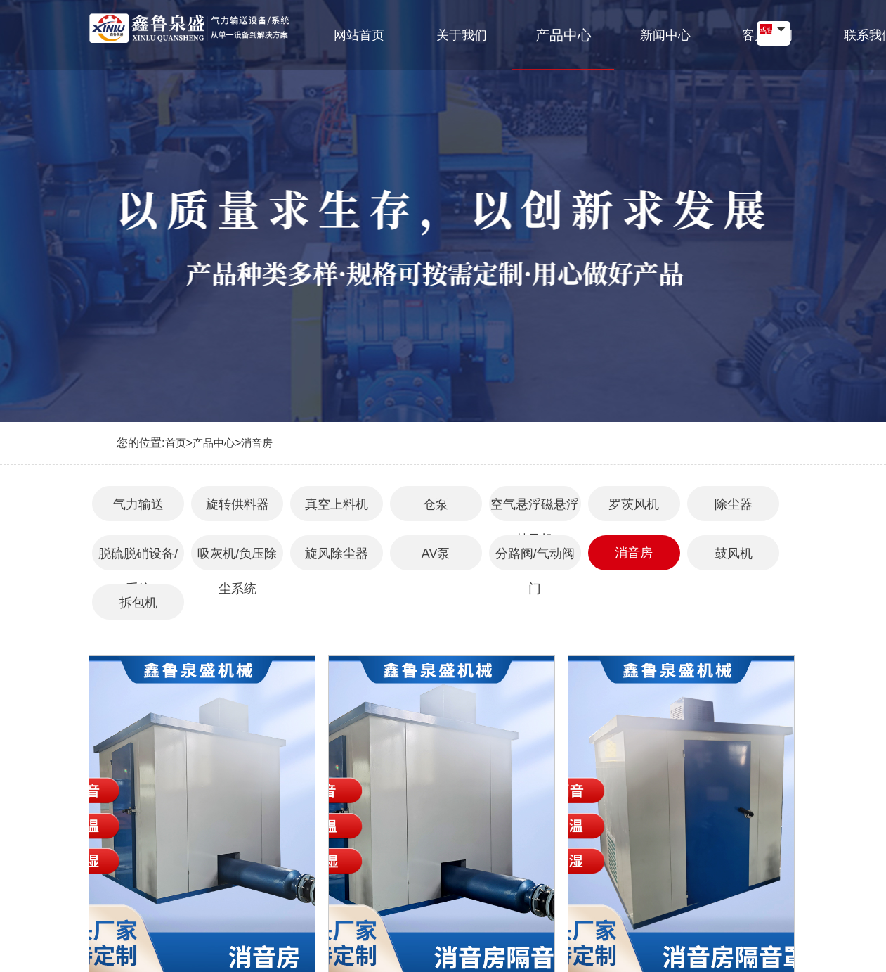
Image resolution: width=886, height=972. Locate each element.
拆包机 (138, 603)
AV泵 (436, 553)
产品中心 (519, 29)
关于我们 (435, 28)
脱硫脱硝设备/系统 (138, 558)
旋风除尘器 (336, 553)
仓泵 (435, 504)
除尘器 (734, 504)
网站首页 (351, 28)
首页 (175, 443)
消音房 (257, 443)
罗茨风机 (633, 504)
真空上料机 (336, 504)
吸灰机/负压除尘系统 (237, 558)
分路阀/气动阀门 (535, 558)
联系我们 (772, 28)
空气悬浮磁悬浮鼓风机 (534, 509)
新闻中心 (603, 28)
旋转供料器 (237, 504)
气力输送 (138, 504)
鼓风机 (734, 553)
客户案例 (688, 28)
